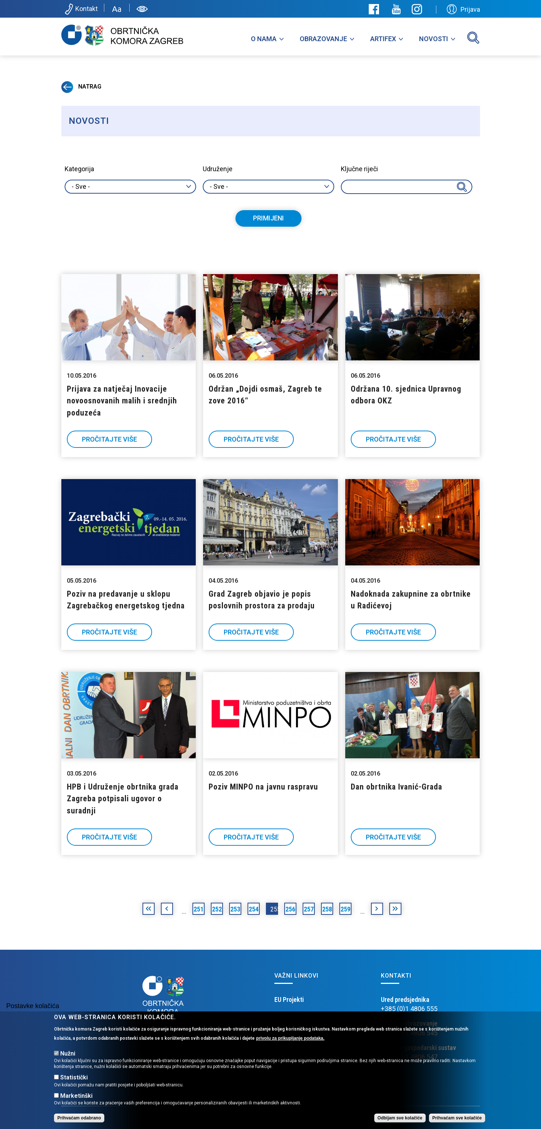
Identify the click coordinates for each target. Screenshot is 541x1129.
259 (345, 909)
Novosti (433, 39)
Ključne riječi (359, 169)
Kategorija (79, 169)
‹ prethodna (167, 910)
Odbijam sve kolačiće (400, 1118)
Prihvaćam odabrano (79, 1118)
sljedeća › (377, 910)
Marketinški (76, 1095)
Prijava (463, 9)
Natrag (81, 86)
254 (254, 909)
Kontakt (80, 9)
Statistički (74, 1077)
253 (235, 909)
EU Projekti (289, 999)
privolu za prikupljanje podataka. (290, 1038)
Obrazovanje (323, 39)
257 (309, 909)
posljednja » (395, 910)
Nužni (67, 1053)
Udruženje (217, 169)
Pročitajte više (109, 439)
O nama (264, 39)
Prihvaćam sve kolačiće (457, 1118)
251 (198, 909)
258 (327, 909)
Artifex (383, 39)
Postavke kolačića (32, 1006)
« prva (149, 910)
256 (290, 909)
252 (217, 909)
